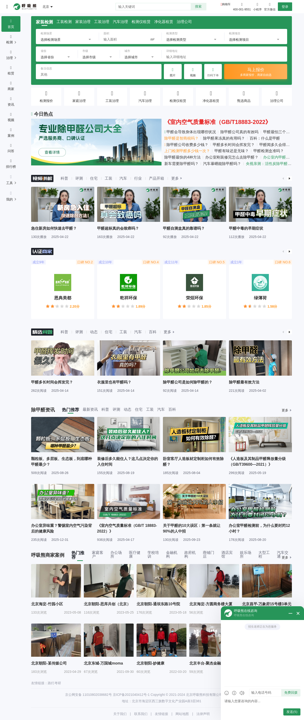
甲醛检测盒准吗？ (268, 151)
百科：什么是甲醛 (265, 138)
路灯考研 (54, 683)
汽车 (123, 178)
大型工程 (264, 554)
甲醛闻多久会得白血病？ (280, 145)
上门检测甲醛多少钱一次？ (187, 151)
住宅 (94, 178)
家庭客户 (97, 554)
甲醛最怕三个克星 (278, 132)
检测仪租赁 (141, 22)
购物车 (226, 4)
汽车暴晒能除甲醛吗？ (222, 164)
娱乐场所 (245, 554)
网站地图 (182, 714)
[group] (62, 213)
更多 (175, 178)
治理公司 (184, 22)
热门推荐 (70, 410)
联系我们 (140, 714)
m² (152, 39)
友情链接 (161, 714)
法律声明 (203, 714)
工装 (108, 178)
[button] (283, 178)
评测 (79, 178)
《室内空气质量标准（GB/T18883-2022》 (217, 122)
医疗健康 (134, 554)
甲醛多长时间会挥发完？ (234, 145)
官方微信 (270, 6)
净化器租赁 (163, 22)
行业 (138, 178)
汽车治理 (120, 22)
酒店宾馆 (227, 554)
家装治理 (82, 22)
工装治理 (101, 22)
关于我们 (120, 714)
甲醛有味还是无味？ (231, 151)
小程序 (257, 6)
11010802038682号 (97, 695)
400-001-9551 (242, 9)
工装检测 (64, 22)
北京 (46, 7)
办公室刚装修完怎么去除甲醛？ (231, 157)
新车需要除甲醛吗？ (181, 164)
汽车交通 (282, 554)
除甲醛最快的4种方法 (182, 157)
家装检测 (44, 22)
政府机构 (190, 554)
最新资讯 (90, 409)
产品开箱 (156, 178)
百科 (153, 332)
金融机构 (171, 554)
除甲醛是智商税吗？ (181, 138)
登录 (285, 7)
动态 (94, 332)
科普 (64, 178)
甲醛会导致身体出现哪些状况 (190, 132)
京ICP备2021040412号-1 (131, 695)
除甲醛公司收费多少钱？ (186, 145)
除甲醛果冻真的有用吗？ (224, 138)
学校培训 (153, 554)
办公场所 (116, 554)
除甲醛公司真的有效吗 (239, 132)
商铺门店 (208, 554)
